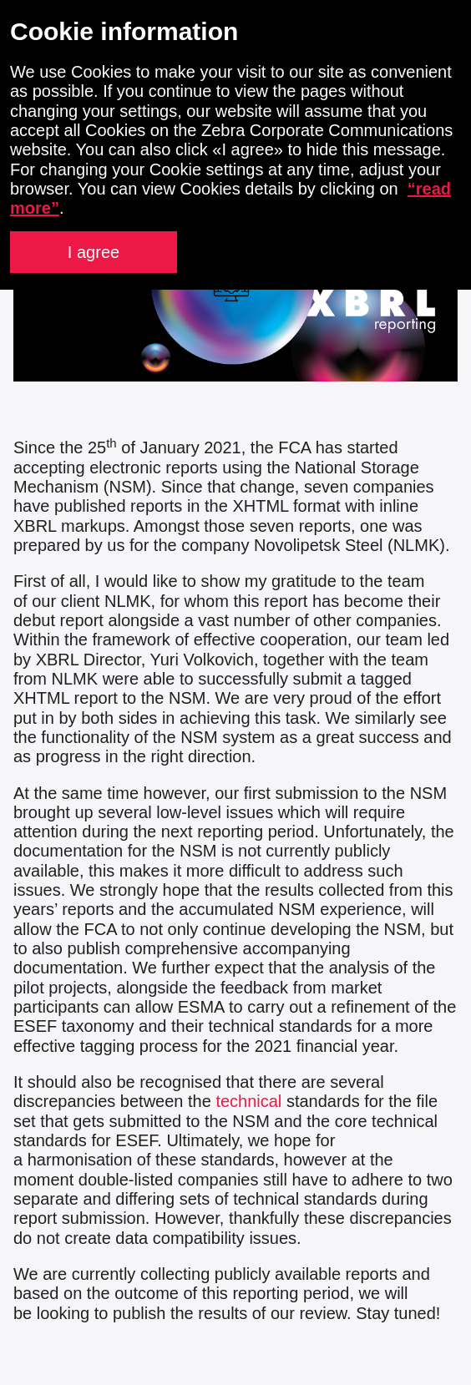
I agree (93, 252)
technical (250, 1101)
